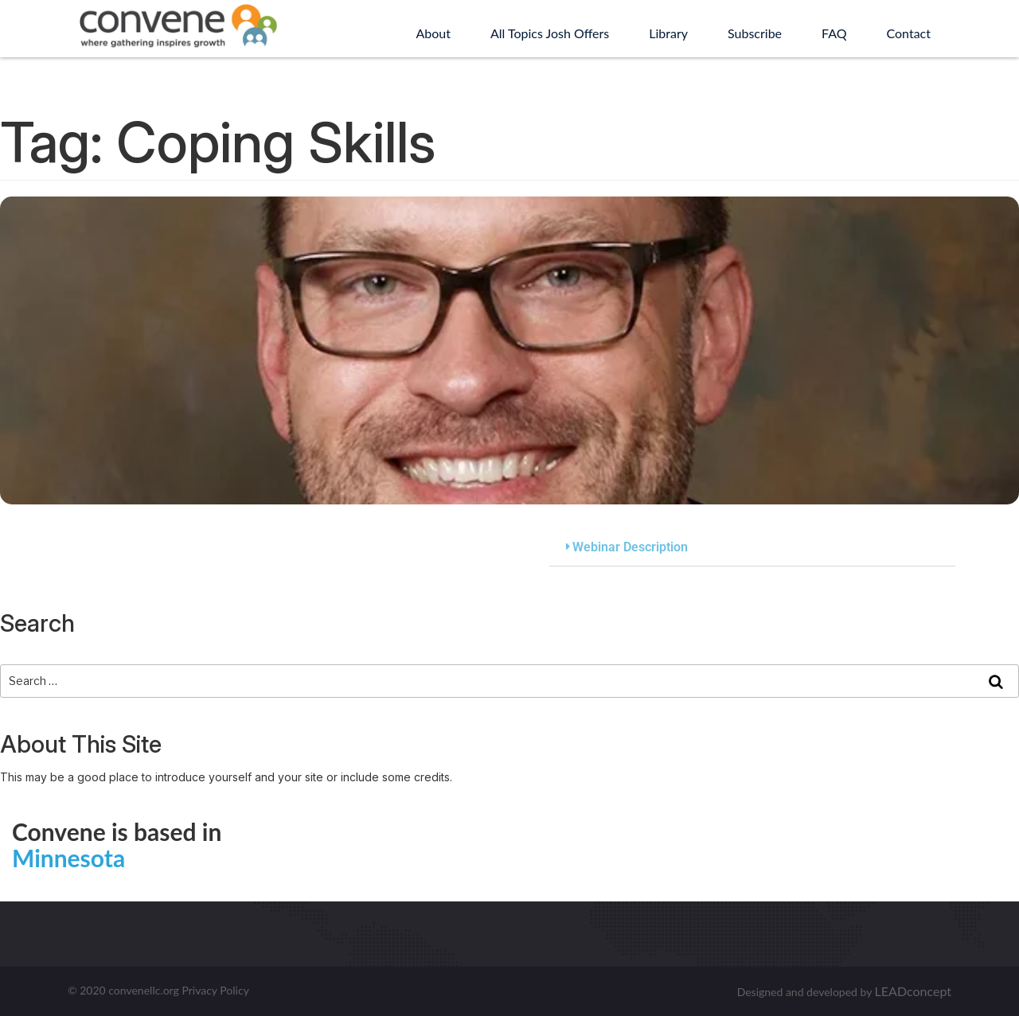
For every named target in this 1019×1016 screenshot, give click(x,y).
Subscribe (755, 33)
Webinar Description (630, 547)
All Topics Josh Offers (549, 33)
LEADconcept (913, 990)
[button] (752, 547)
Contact (909, 33)
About (433, 33)
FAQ (834, 33)
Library (668, 33)
